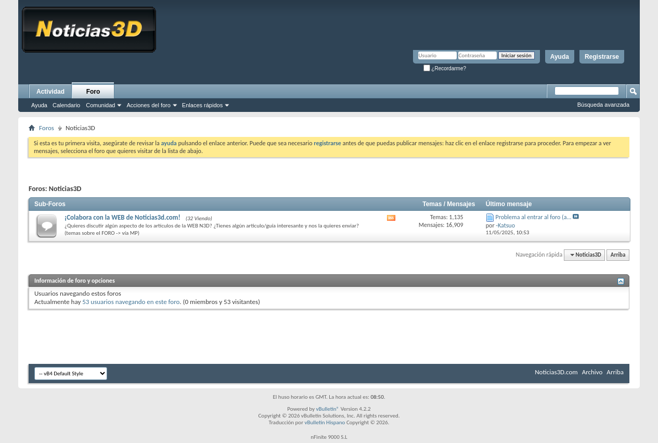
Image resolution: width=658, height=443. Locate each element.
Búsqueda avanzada (603, 105)
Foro (93, 91)
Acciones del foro (148, 105)
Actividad (50, 91)
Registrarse (602, 56)
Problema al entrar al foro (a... (534, 217)
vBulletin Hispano (325, 422)
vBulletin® (327, 409)
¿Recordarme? (444, 68)
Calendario (66, 105)
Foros (46, 128)
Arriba (618, 254)
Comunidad (100, 105)
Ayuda (559, 56)
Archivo (592, 372)
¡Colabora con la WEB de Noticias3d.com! (122, 217)
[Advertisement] (329, 332)
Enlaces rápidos (202, 105)
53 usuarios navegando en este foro (130, 302)
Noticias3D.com (556, 372)
